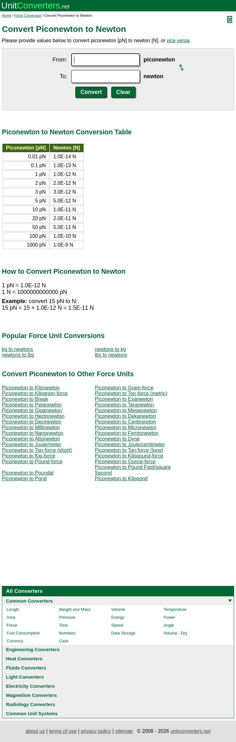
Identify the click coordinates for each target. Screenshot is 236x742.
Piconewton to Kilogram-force (35, 393)
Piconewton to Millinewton (31, 427)
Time (63, 625)
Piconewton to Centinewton (125, 421)
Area (11, 617)
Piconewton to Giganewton (32, 410)
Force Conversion (28, 15)
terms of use (63, 731)
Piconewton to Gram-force (124, 387)
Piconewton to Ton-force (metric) (131, 393)
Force (12, 625)
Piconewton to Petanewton (31, 404)
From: (60, 59)
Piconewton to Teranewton (124, 404)
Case (63, 641)
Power (169, 617)
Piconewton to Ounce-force (125, 461)
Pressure (67, 617)
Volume (118, 609)
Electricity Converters (30, 686)
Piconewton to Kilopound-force (129, 456)
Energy (117, 617)
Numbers (67, 633)
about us (35, 731)
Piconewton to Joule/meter (31, 444)
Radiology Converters (30, 704)
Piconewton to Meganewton (126, 410)
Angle (169, 625)
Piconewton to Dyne (117, 438)
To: (63, 76)
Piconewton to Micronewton (126, 427)
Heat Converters (24, 658)
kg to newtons (17, 349)
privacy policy (96, 731)
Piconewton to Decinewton (31, 421)
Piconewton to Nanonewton (32, 433)
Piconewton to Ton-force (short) (37, 450)
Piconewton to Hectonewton (33, 416)
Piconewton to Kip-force (28, 456)
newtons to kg (110, 349)
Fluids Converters (26, 667)
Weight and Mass (74, 609)
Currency (15, 641)
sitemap (124, 731)
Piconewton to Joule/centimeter (130, 444)
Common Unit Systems (32, 713)
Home (6, 15)
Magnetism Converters (31, 695)
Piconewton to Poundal (28, 473)
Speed (117, 625)
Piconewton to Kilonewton (31, 387)
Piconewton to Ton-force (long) (129, 450)
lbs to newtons (111, 355)
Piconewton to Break (25, 399)
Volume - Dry (175, 633)
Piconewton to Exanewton (124, 399)
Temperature (175, 609)
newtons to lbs (18, 355)
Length (13, 609)
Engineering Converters (33, 649)
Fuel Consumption (23, 633)
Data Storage (123, 633)
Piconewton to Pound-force (32, 461)
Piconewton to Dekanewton (125, 416)
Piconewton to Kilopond (121, 478)
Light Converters (25, 677)
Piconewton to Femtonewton (126, 433)
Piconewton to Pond (24, 478)
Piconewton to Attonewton (31, 438)
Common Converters (29, 601)
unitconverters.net (190, 731)
